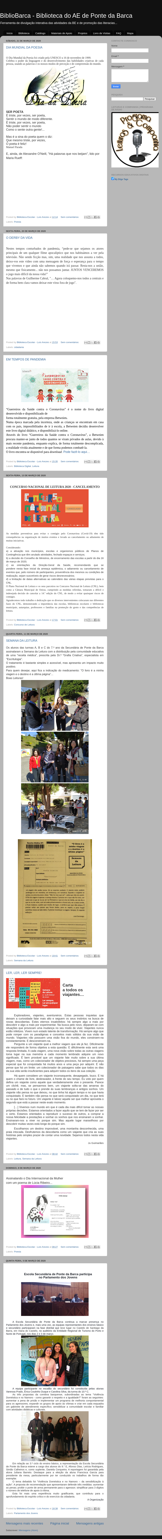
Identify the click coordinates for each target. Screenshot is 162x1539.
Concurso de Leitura (24, 624)
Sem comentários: (70, 217)
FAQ (118, 33)
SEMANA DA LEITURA (21, 640)
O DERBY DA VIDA (19, 237)
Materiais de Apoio (61, 33)
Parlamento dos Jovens (26, 1513)
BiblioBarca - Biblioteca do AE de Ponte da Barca (66, 15)
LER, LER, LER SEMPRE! (24, 973)
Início (10, 33)
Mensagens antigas (90, 1523)
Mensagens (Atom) (28, 1530)
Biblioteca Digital (22, 466)
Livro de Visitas (101, 33)
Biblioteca (23, 33)
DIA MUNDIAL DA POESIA (24, 47)
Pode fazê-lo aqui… (76, 452)
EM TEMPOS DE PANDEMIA (26, 359)
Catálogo (40, 33)
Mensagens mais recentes (24, 1523)
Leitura (35, 466)
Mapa (130, 33)
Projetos (82, 33)
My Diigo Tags (121, 179)
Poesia (17, 222)
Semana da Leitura (23, 960)
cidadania (19, 347)
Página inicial (59, 1523)
